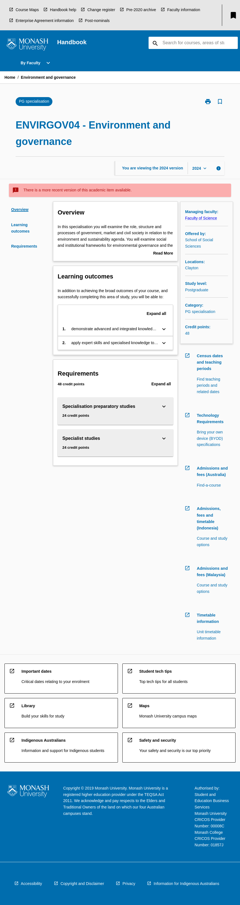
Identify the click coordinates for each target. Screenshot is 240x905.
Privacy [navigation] (128, 883)
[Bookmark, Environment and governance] (219, 101)
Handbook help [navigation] (63, 10)
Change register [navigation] (101, 10)
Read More (163, 254)
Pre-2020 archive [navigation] (141, 10)
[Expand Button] (163, 329)
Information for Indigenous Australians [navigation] (186, 883)
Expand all (156, 313)
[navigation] (27, 45)
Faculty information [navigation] (183, 10)
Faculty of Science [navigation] (201, 218)
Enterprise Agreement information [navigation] (45, 20)
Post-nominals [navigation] (97, 20)
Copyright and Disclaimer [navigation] (82, 883)
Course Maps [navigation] (27, 10)
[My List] (233, 15)
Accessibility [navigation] (31, 883)
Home (9, 77)
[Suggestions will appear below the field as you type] (193, 43)
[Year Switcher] (200, 168)
